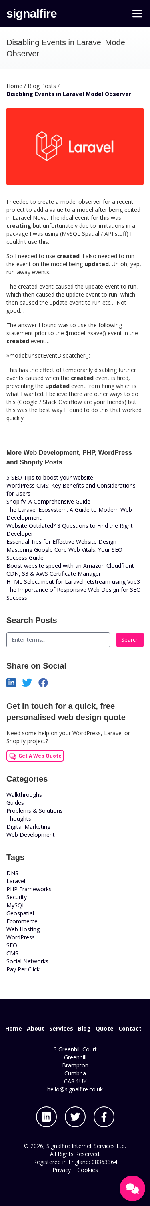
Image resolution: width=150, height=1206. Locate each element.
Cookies (87, 1170)
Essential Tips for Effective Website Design (61, 541)
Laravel (15, 881)
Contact (130, 1028)
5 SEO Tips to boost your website (49, 477)
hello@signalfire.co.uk (75, 1089)
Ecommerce (22, 921)
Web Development (30, 834)
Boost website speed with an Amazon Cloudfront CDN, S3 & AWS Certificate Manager (70, 569)
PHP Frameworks (29, 889)
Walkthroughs (24, 794)
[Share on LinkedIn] (14, 682)
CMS (12, 953)
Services (61, 1028)
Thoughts (18, 818)
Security (16, 897)
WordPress (20, 937)
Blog (84, 1028)
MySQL (15, 905)
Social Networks (27, 961)
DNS (12, 873)
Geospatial (20, 913)
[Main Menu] (137, 13)
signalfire (31, 13)
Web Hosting (23, 929)
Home (13, 1028)
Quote (105, 1028)
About (35, 1028)
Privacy (61, 1170)
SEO (11, 945)
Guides (15, 802)
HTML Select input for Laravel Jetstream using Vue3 (73, 581)
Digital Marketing (28, 826)
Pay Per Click (23, 969)
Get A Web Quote (35, 756)
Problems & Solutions (34, 810)
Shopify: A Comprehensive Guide (48, 501)
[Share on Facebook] (46, 682)
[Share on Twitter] (30, 682)
